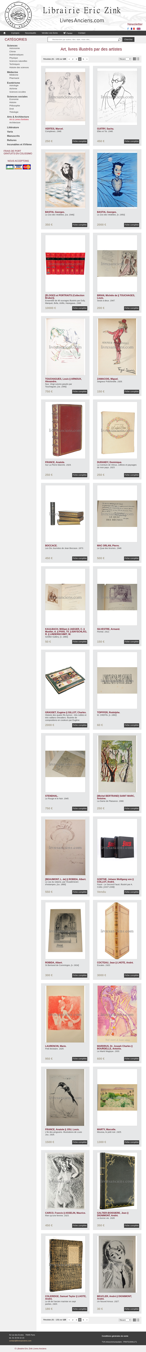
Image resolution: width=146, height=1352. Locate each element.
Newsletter (135, 24)
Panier (68, 33)
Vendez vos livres (50, 33)
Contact (81, 33)
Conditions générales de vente (115, 1336)
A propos (15, 33)
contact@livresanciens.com (20, 1341)
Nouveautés (30, 33)
